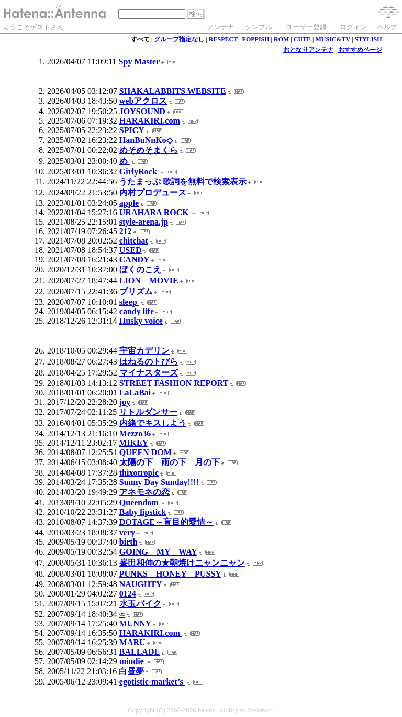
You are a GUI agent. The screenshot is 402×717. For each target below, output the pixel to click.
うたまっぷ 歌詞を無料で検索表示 (183, 181)
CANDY (134, 259)
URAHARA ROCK (155, 212)
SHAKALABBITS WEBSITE (172, 90)
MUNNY (135, 623)
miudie (132, 661)
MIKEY (133, 442)
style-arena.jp (143, 221)
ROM (281, 39)
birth (128, 541)
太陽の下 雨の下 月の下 (169, 462)
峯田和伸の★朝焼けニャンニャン (182, 562)
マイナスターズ (148, 372)
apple (129, 202)
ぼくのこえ (140, 269)
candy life (136, 311)
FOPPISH (256, 39)
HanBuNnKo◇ (146, 140)
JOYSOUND (142, 111)
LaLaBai (135, 392)
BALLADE (139, 651)
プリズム (136, 291)
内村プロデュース (152, 192)
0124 (127, 593)
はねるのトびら (148, 361)
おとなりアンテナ (308, 49)
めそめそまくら (148, 150)
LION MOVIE (148, 280)
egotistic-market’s (152, 681)
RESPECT (223, 39)
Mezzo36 (135, 433)
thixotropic (139, 472)
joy (124, 402)
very (127, 532)
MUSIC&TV (333, 39)
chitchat (133, 240)
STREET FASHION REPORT (174, 383)
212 (125, 231)
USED (130, 250)
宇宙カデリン (144, 350)
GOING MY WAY (158, 551)
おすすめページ (360, 49)
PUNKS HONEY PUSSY (170, 573)
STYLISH (368, 39)
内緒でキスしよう (152, 422)
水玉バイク (140, 603)
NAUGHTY (140, 584)
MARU (132, 642)
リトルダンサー (148, 411)
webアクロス (143, 100)
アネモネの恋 (144, 492)
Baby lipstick (142, 512)
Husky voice (141, 320)
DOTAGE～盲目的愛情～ (166, 521)
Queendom (140, 502)
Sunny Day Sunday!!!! (159, 482)
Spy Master (139, 61)
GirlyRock (139, 171)
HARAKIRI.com (149, 120)
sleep (129, 301)
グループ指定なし (179, 39)
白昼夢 (131, 671)
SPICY (131, 130)
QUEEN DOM (145, 452)
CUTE (302, 39)
